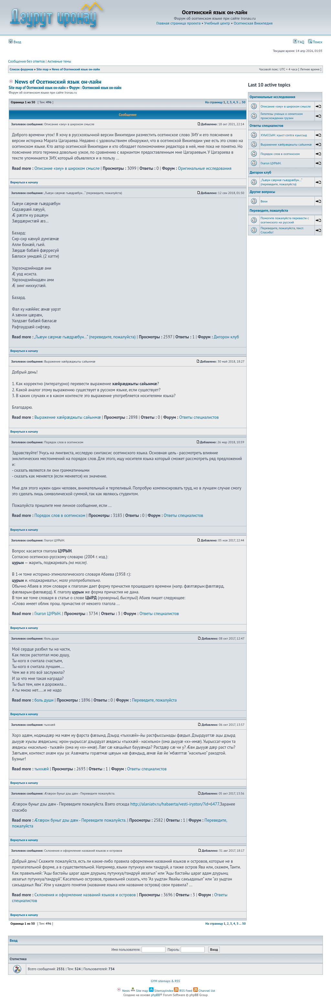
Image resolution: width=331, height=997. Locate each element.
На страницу (214, 102)
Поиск (315, 42)
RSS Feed (183, 991)
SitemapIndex (161, 991)
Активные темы (59, 61)
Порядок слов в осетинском (59, 515)
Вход (15, 42)
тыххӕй (41, 769)
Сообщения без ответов (26, 61)
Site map (42, 69)
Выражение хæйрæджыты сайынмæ (67, 417)
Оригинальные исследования (204, 168)
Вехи (264, 201)
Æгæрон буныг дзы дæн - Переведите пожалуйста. (80, 820)
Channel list (204, 991)
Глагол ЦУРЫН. (47, 613)
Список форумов (21, 69)
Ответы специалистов (199, 417)
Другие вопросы (262, 192)
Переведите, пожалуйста (154, 700)
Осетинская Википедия (253, 23)
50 (243, 102)
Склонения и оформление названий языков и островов (85, 895)
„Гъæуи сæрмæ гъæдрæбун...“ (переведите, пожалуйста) (85, 337)
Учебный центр (217, 23)
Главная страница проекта (178, 23)
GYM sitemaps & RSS (165, 981)
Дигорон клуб (226, 337)
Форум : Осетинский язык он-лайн (95, 87)
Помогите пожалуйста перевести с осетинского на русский (285, 220)
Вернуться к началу (24, 182)
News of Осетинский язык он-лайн (76, 69)
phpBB (155, 995)
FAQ (298, 42)
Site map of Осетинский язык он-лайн (37, 87)
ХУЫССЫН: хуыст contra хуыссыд (284, 135)
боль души (43, 700)
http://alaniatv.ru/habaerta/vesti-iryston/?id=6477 (174, 804)
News (123, 991)
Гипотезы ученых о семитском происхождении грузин (282, 116)
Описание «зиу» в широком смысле (67, 168)
